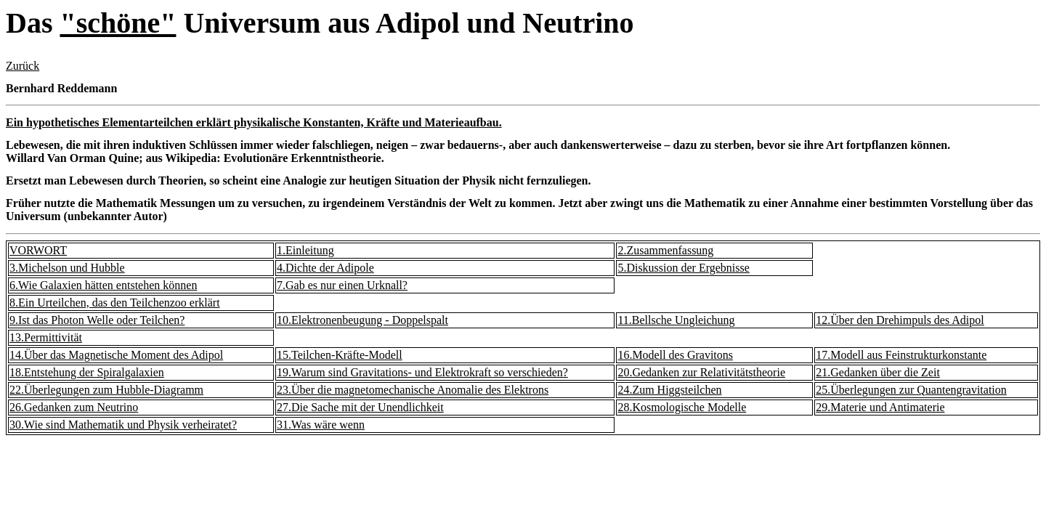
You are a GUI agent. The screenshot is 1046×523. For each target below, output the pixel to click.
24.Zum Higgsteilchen (669, 390)
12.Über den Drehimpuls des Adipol (900, 320)
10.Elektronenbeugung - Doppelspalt (362, 320)
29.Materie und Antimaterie (880, 407)
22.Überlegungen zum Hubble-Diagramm (106, 390)
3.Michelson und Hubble (67, 268)
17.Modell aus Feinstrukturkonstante (901, 355)
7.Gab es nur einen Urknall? (342, 285)
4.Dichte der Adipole (325, 268)
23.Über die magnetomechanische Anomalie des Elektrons (412, 390)
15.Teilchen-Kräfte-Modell (339, 355)
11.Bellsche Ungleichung (675, 320)
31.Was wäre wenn (321, 424)
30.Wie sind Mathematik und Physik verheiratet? (123, 424)
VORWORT (38, 250)
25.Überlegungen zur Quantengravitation (911, 390)
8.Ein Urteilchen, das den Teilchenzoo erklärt (114, 302)
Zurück (22, 66)
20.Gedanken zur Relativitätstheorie (701, 372)
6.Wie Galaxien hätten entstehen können (103, 285)
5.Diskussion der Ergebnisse (683, 268)
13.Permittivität (45, 337)
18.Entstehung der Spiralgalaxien (86, 372)
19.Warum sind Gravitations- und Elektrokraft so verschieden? (422, 372)
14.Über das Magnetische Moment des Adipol (116, 355)
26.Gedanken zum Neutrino (73, 407)
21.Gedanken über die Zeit (878, 372)
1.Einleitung (305, 250)
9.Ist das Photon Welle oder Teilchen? (97, 320)
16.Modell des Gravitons (675, 355)
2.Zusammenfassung (665, 250)
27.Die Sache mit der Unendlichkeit (360, 407)
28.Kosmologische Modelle (681, 407)
